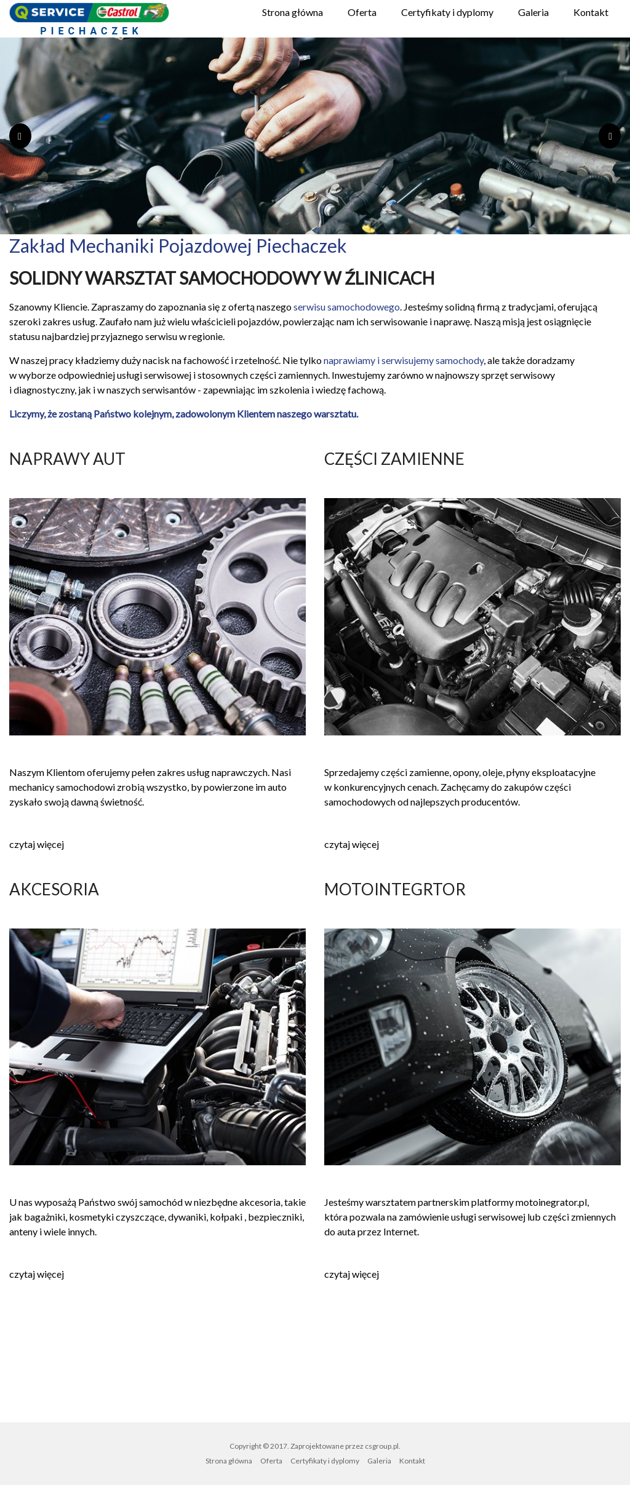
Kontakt (590, 12)
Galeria (533, 12)
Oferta (362, 12)
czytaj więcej (36, 844)
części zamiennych (288, 375)
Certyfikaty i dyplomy (447, 12)
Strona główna (292, 12)
